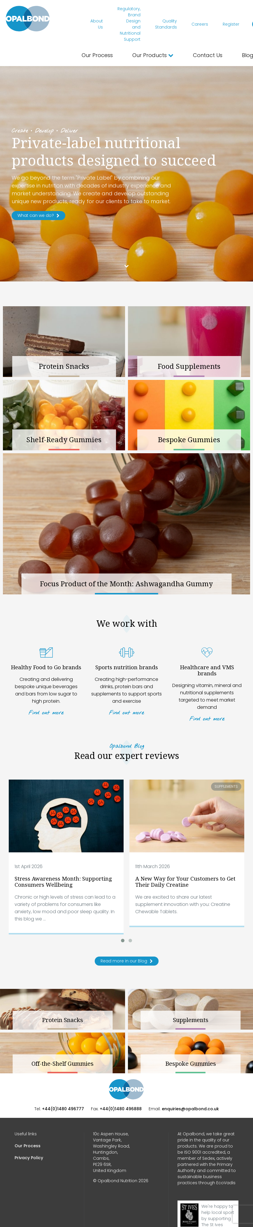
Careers (199, 24)
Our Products (152, 55)
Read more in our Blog (127, 961)
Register (231, 24)
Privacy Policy (29, 1158)
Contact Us (207, 55)
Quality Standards (166, 24)
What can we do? (38, 215)
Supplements (226, 786)
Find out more (46, 712)
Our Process (97, 55)
